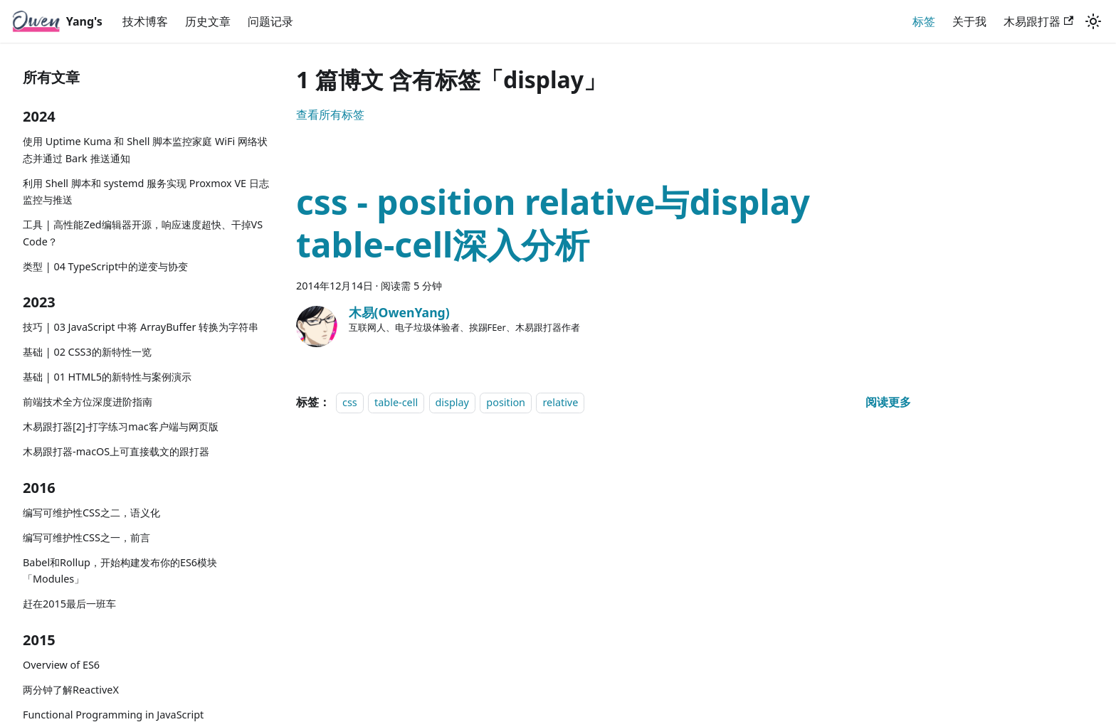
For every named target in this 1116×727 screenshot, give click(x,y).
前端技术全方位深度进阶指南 (87, 401)
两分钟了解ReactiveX (71, 689)
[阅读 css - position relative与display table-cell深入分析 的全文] (888, 402)
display (452, 402)
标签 (923, 21)
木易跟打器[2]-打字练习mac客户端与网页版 (121, 426)
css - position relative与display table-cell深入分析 (553, 223)
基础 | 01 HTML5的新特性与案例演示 (107, 376)
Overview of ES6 (61, 665)
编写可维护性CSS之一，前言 (86, 537)
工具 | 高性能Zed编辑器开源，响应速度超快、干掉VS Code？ (143, 233)
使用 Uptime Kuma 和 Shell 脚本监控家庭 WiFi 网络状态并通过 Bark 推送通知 (145, 149)
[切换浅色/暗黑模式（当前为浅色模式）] (1093, 21)
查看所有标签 (330, 114)
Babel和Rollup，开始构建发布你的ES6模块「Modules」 (120, 571)
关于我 (969, 21)
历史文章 (208, 21)
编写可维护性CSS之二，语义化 (91, 512)
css (349, 402)
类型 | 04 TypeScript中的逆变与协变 (105, 266)
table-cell (396, 402)
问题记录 (270, 21)
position (505, 402)
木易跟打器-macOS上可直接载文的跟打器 (116, 451)
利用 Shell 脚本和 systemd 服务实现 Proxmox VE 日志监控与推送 (146, 191)
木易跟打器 (1038, 21)
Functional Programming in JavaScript (113, 714)
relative (560, 402)
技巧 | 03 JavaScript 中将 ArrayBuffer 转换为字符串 (140, 327)
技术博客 (145, 21)
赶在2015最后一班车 (69, 603)
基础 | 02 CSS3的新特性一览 (87, 352)
